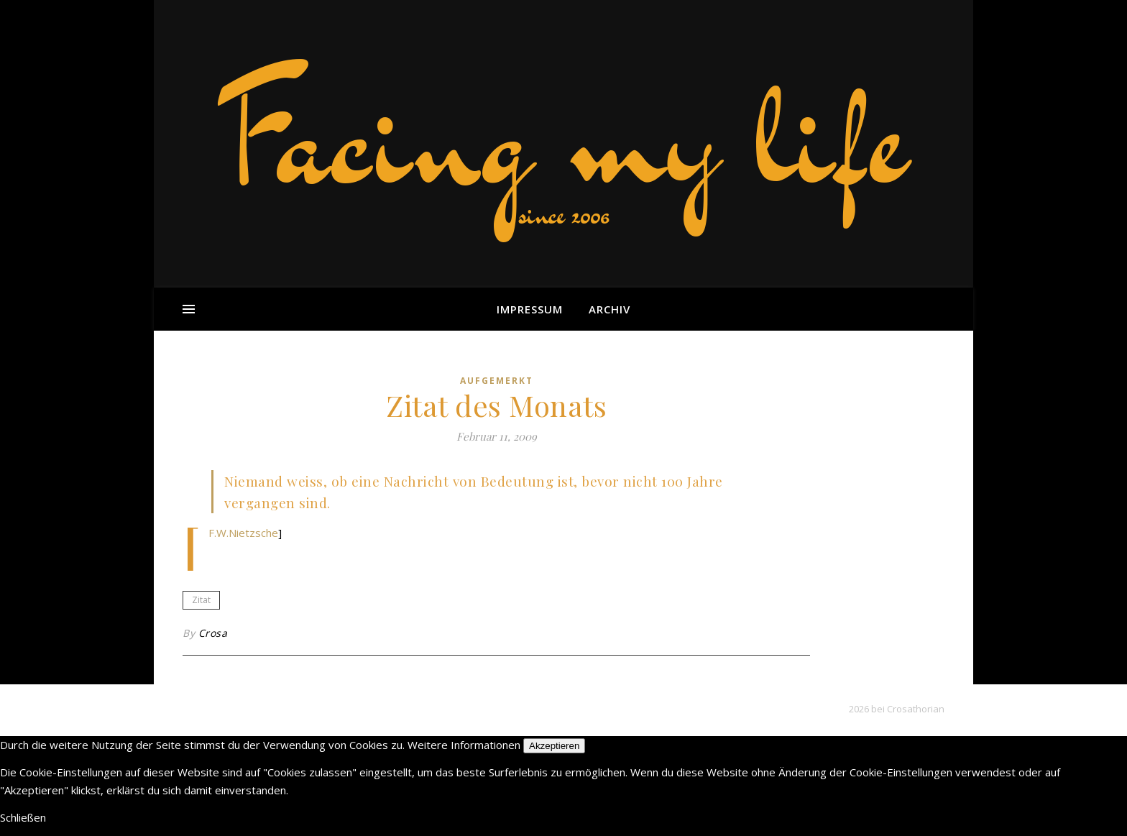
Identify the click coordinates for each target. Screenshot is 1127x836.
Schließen (23, 817)
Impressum (530, 309)
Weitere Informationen (464, 745)
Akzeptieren (554, 745)
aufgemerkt (496, 381)
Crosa (213, 633)
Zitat (201, 600)
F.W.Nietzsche (243, 532)
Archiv (609, 309)
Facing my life (563, 136)
